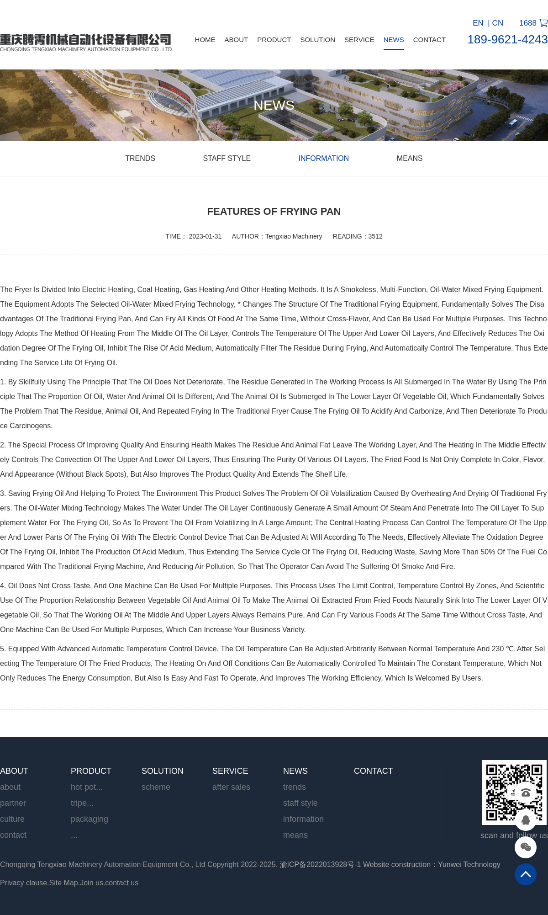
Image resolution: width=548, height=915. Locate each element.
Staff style (228, 158)
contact (13, 835)
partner (13, 803)
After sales (231, 787)
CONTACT (429, 39)
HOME (205, 39)
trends (141, 158)
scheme (156, 787)
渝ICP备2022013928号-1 (320, 864)
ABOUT (236, 39)
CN (498, 23)
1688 (528, 23)
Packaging (89, 819)
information (325, 158)
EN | (481, 23)
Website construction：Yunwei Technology (432, 864)
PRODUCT (274, 39)
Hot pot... (87, 787)
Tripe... (82, 803)
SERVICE (359, 39)
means (410, 158)
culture (12, 819)
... (74, 835)
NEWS (394, 39)
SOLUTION (317, 39)
